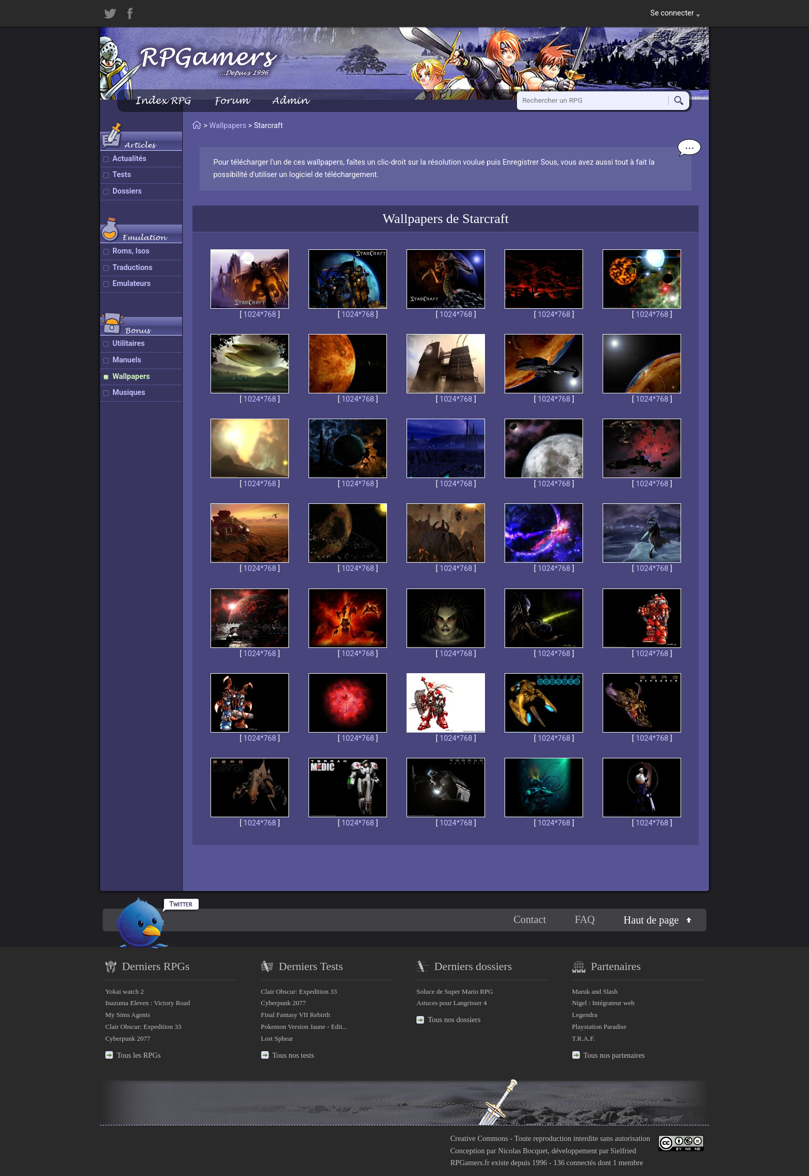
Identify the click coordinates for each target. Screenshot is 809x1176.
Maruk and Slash (595, 991)
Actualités (129, 158)
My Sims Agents (127, 1015)
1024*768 (260, 314)
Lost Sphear (277, 1038)
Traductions (132, 267)
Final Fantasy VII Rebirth (295, 1015)
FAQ (585, 919)
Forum (231, 100)
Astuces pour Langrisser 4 (451, 1003)
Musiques (128, 392)
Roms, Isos (131, 251)
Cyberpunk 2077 (127, 1038)
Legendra (584, 1015)
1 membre (628, 1162)
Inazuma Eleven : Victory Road (147, 1003)
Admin (290, 100)
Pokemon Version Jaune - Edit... (304, 1026)
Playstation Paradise (599, 1026)
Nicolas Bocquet (522, 1151)
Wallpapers (131, 376)
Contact (529, 919)
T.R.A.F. (583, 1038)
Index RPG (162, 100)
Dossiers (127, 191)
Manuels (126, 360)
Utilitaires (128, 343)
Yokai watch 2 (124, 991)
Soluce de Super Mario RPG (454, 991)
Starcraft (485, 218)
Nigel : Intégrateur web (603, 1003)
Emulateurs (131, 283)
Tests (121, 174)
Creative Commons (479, 1138)
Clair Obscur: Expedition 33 (143, 1026)
